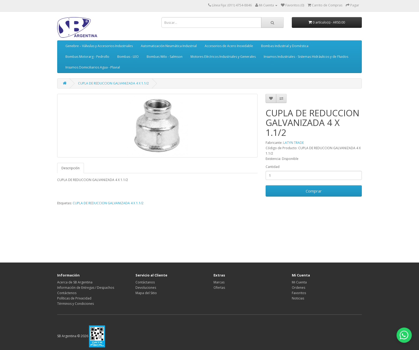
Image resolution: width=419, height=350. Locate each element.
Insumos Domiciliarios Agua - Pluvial (92, 67)
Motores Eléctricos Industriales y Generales (223, 56)
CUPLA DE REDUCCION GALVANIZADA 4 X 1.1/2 (113, 83)
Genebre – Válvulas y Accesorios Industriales (99, 46)
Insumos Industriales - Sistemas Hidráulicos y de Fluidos (306, 56)
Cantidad (273, 166)
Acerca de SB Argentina (74, 282)
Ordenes (298, 287)
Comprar (314, 191)
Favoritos (299, 293)
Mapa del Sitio (146, 293)
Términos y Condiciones (75, 303)
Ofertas (219, 287)
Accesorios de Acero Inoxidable (229, 46)
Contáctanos (145, 282)
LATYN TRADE (293, 142)
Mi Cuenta (299, 282)
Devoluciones (145, 287)
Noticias (298, 298)
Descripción (70, 168)
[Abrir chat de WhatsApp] (403, 334)
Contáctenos (66, 293)
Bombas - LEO (128, 56)
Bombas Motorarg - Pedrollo (87, 56)
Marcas (219, 282)
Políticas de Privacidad (74, 298)
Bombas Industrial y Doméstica (284, 46)
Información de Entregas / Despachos (85, 287)
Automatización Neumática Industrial (169, 46)
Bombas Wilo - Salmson (165, 56)
